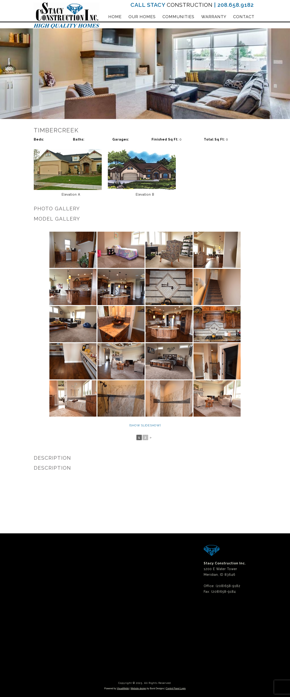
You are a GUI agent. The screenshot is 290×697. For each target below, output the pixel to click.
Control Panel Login (176, 688)
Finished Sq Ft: (165, 139)
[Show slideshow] (145, 425)
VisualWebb (123, 688)
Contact (243, 16)
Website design (138, 688)
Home (115, 16)
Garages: (120, 139)
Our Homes (142, 16)
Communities (178, 16)
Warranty (213, 16)
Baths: (79, 139)
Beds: (39, 139)
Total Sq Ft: (215, 139)
